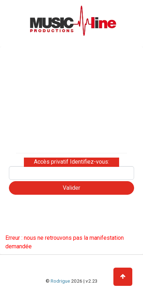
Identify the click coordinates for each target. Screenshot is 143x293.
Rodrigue (60, 281)
